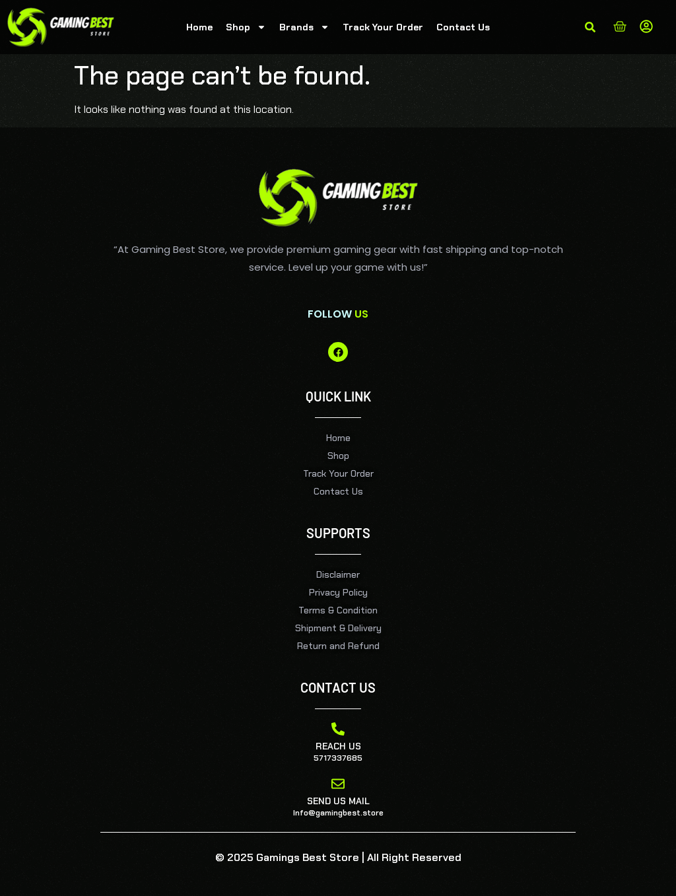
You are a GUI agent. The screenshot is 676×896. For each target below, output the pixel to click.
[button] (590, 27)
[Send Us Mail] (338, 783)
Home (199, 27)
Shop (246, 27)
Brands (304, 27)
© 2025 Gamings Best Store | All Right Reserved (338, 857)
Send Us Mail (338, 801)
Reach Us (338, 746)
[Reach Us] (338, 729)
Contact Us (463, 27)
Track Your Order (383, 27)
